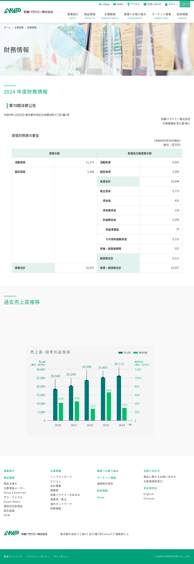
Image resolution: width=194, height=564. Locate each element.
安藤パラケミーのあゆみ (65, 494)
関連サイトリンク (13, 556)
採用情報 (182, 16)
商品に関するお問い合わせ (160, 476)
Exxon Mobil (12, 501)
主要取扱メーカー (14, 488)
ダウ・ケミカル (13, 497)
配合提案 (9, 510)
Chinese (149, 498)
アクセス (133, 4)
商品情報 (89, 16)
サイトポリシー (62, 556)
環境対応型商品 (13, 506)
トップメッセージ (61, 476)
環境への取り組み (135, 16)
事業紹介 (73, 16)
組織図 (54, 490)
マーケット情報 (161, 16)
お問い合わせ (152, 470)
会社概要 (55, 485)
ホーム (7, 27)
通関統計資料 (105, 483)
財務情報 (55, 508)
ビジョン (55, 481)
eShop (104, 4)
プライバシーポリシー (38, 556)
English (149, 494)
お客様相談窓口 (153, 481)
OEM (7, 515)
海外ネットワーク (61, 504)
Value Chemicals (15, 492)
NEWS (118, 4)
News (100, 497)
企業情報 (110, 16)
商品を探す (10, 483)
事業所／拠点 (58, 499)
